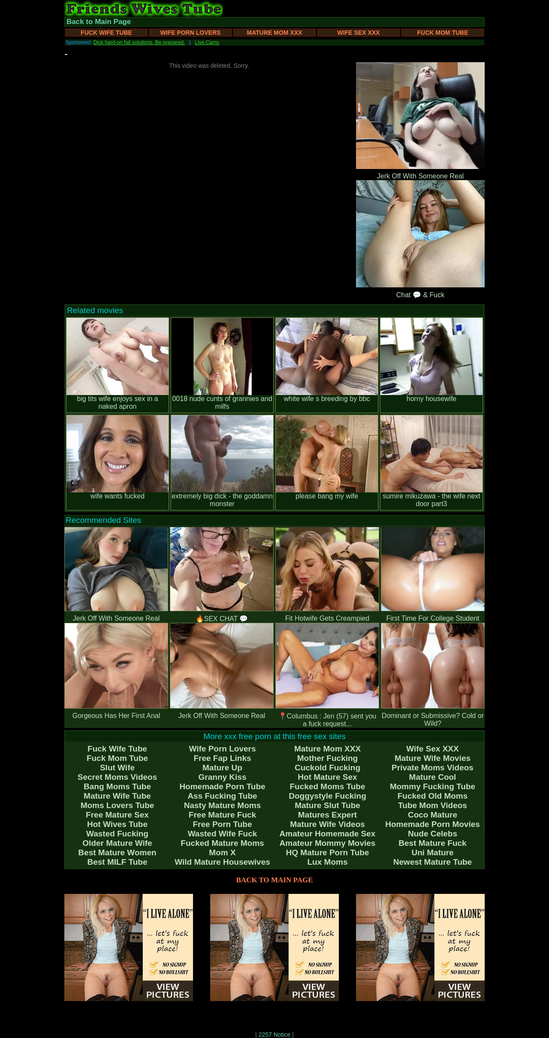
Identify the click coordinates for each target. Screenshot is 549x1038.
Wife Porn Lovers (190, 32)
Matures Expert (327, 814)
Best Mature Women (117, 852)
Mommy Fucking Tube (432, 786)
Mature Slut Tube (327, 805)
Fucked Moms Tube (327, 786)
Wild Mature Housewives (222, 861)
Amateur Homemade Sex (328, 833)
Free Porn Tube (222, 824)
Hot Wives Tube (117, 824)
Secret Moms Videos (117, 777)
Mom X (222, 852)
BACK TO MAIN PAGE (274, 880)
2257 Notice (275, 1034)
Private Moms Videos (433, 767)
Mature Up (222, 767)
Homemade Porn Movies (432, 824)
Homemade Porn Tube (222, 786)
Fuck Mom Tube (442, 32)
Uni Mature (432, 852)
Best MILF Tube (117, 861)
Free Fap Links (222, 758)
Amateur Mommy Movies (328, 843)
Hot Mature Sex (327, 777)
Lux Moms (328, 861)
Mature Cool (432, 777)
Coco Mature (432, 814)
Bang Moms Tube (117, 786)
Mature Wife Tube (117, 795)
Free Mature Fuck (222, 814)
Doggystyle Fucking (327, 795)
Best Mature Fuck (432, 843)
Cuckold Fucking (327, 767)
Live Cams (207, 42)
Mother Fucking (327, 758)
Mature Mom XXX (274, 32)
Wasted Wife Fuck (222, 833)
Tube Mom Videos (432, 805)
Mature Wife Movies (433, 758)
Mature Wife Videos (327, 824)
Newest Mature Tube (432, 861)
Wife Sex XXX (359, 32)
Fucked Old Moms (433, 795)
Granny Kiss (223, 777)
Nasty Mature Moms (222, 805)
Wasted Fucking (117, 833)
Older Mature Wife (117, 843)
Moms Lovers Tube (117, 805)
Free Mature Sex (117, 814)
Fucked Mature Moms (222, 843)
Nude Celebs (432, 833)
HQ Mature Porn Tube (327, 852)
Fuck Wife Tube (106, 32)
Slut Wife (117, 767)
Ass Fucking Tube (222, 795)
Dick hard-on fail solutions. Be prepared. (139, 42)
